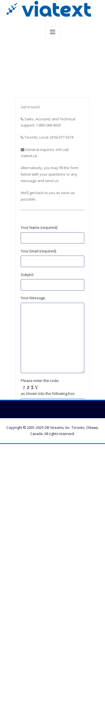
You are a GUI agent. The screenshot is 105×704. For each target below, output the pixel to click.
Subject (52, 322)
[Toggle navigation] (52, 32)
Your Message (52, 375)
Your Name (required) (52, 275)
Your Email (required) (52, 299)
